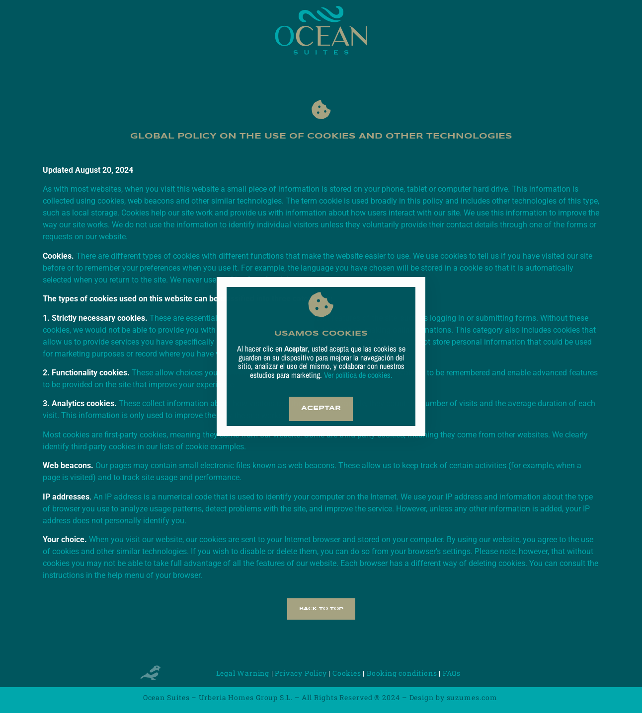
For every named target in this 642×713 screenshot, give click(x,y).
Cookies (346, 673)
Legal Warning (242, 673)
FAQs (452, 673)
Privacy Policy (300, 673)
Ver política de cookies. (357, 374)
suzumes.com (473, 697)
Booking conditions (402, 673)
